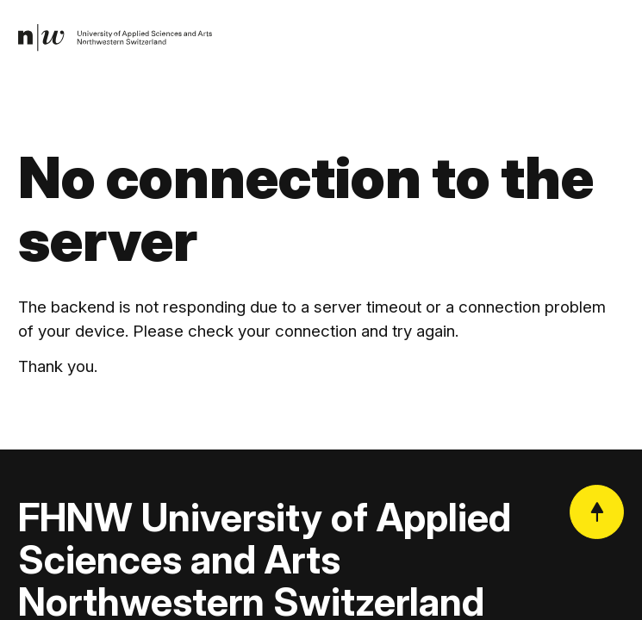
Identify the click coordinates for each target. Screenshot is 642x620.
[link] (116, 38)
